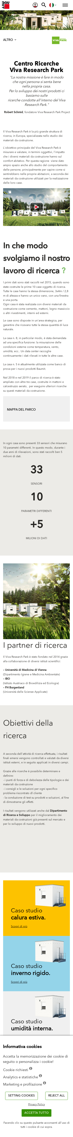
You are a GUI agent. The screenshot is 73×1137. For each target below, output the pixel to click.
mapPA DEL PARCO (21, 409)
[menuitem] (35, 5)
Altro (10, 40)
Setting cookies (21, 1095)
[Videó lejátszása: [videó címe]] (36, 207)
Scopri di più (19, 926)
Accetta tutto (36, 1112)
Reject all (56, 1095)
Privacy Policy (36, 1104)
